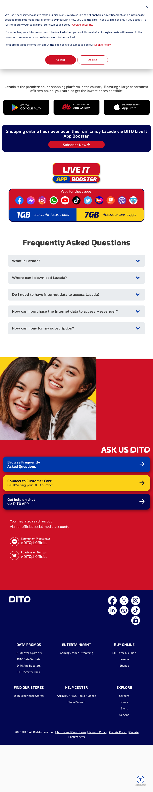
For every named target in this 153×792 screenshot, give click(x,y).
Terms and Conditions (71, 779)
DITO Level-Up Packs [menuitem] (29, 700)
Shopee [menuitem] (124, 712)
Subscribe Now (76, 192)
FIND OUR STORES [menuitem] (29, 735)
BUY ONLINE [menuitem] (124, 692)
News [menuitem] (124, 749)
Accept (60, 59)
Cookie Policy (118, 779)
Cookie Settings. (82, 24)
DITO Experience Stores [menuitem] (29, 743)
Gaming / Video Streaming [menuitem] (76, 700)
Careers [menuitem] (124, 743)
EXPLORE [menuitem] (124, 735)
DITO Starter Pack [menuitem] (29, 719)
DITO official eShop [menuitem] (124, 700)
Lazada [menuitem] (124, 706)
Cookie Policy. (102, 44)
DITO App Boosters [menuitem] (29, 712)
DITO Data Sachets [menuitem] (28, 706)
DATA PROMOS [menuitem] (29, 692)
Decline (92, 59)
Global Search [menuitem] (76, 749)
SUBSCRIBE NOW (25, 111)
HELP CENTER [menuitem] (76, 735)
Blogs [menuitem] (124, 755)
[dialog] (76, 34)
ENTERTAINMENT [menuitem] (76, 692)
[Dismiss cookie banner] (146, 7)
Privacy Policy (97, 779)
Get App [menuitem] (124, 762)
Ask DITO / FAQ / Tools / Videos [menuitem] (76, 743)
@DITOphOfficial (34, 590)
